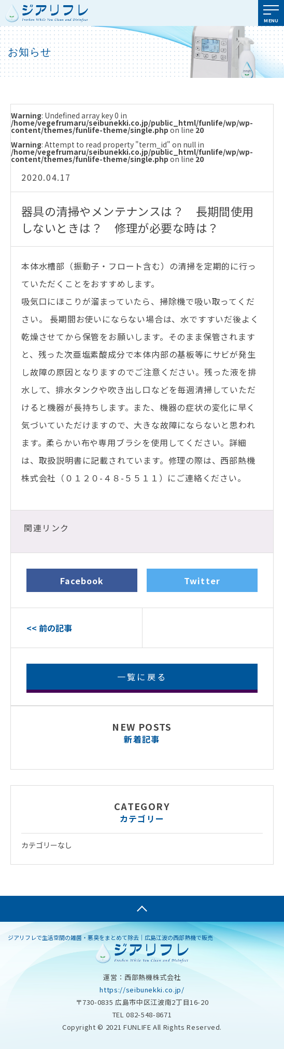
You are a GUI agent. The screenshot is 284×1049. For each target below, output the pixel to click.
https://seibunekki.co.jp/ (142, 989)
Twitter (202, 580)
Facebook (82, 580)
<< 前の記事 (49, 628)
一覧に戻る (142, 676)
